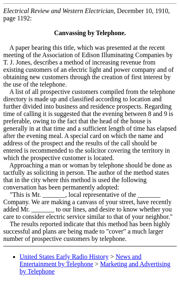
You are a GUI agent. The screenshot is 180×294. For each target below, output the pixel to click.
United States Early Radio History (64, 256)
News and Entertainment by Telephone (80, 260)
